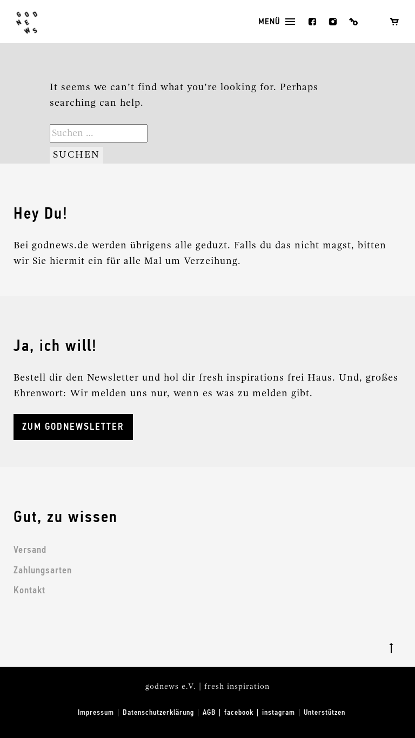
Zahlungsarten (43, 570)
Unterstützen (324, 712)
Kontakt (29, 590)
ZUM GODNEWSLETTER (73, 427)
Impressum (96, 712)
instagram (333, 21)
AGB (209, 712)
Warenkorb (394, 21)
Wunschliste (374, 21)
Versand (30, 550)
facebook (312, 21)
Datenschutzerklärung (158, 712)
